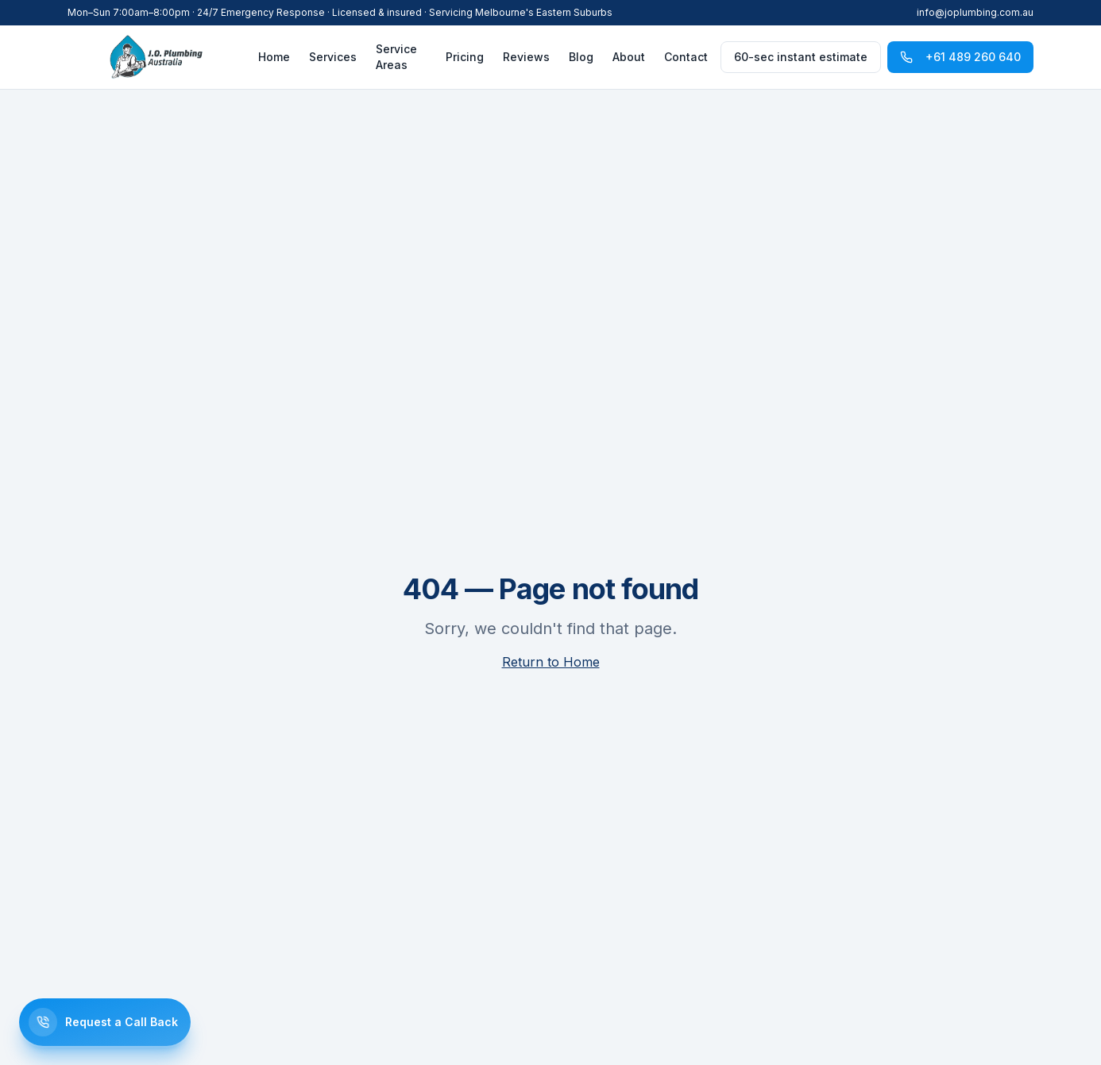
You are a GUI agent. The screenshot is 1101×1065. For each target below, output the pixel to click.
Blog (581, 56)
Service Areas (396, 56)
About (628, 56)
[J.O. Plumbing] (156, 57)
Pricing (465, 56)
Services (333, 56)
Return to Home (551, 662)
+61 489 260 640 (960, 56)
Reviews (526, 56)
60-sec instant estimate (800, 56)
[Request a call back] (105, 1022)
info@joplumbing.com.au (975, 12)
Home (274, 56)
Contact (686, 56)
